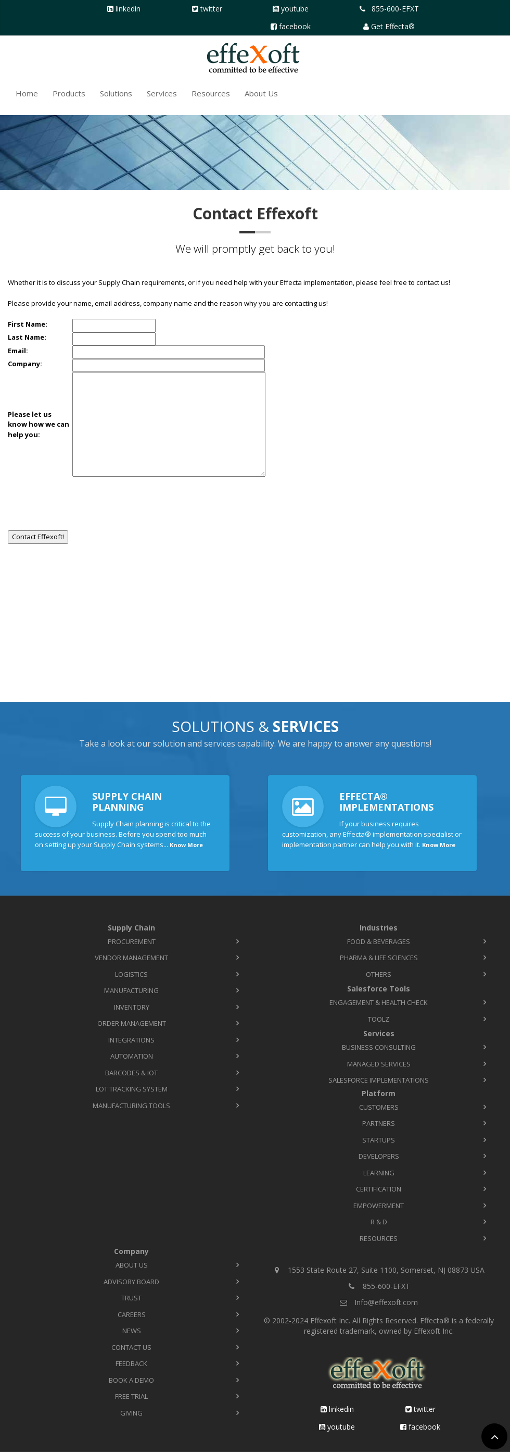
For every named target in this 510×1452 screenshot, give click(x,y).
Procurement (132, 941)
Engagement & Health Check (378, 1002)
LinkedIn (128, 9)
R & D (379, 1221)
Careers (132, 1314)
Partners (378, 1123)
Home (27, 93)
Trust (131, 1297)
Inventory (131, 1007)
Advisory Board (131, 1281)
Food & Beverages (378, 941)
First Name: (27, 324)
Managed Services (379, 1064)
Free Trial (131, 1396)
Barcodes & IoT (131, 1072)
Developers (379, 1156)
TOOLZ (378, 1019)
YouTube (295, 9)
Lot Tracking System (132, 1089)
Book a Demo (131, 1380)
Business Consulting (379, 1047)
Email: (18, 350)
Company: (25, 363)
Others (378, 974)
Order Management (131, 1023)
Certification (378, 1189)
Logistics (131, 974)
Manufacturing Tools (131, 1105)
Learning (378, 1172)
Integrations (131, 1040)
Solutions (116, 93)
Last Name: (27, 337)
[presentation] (87, 500)
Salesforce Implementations (378, 1080)
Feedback (131, 1363)
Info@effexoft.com (386, 1302)
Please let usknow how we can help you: (40, 424)
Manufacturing (131, 990)
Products (69, 93)
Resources (211, 93)
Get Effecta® (393, 26)
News (131, 1330)
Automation (131, 1056)
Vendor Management (131, 957)
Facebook (295, 26)
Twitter (211, 9)
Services (162, 93)
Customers (379, 1107)
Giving (131, 1413)
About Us (261, 93)
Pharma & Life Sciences (379, 957)
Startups (378, 1140)
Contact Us (131, 1347)
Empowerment (378, 1205)
